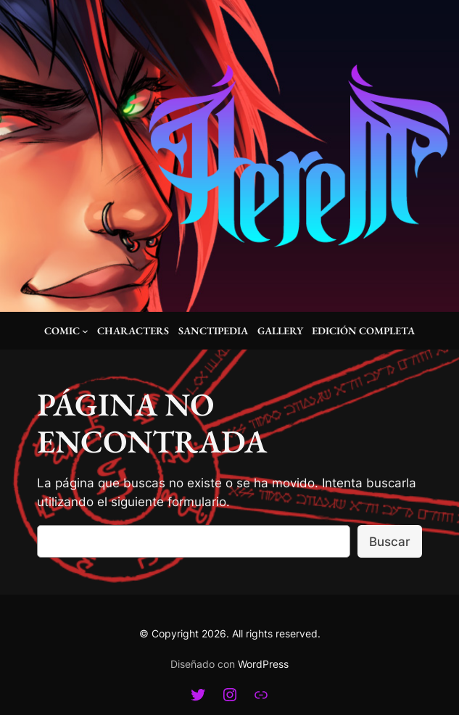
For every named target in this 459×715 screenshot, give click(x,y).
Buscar (389, 541)
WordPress (263, 664)
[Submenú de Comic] (85, 331)
